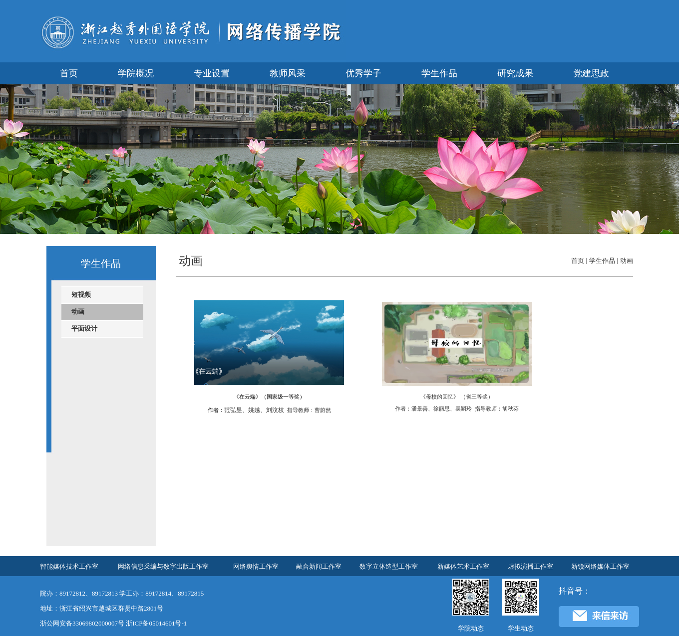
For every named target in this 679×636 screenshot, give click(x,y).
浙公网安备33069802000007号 (82, 623)
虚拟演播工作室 (530, 566)
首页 (577, 260)
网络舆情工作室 (256, 566)
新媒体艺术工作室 (463, 566)
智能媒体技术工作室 (69, 566)
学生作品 (602, 260)
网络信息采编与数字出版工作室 (163, 566)
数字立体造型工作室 (388, 566)
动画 (626, 260)
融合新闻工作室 (318, 566)
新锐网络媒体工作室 (600, 566)
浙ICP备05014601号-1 (156, 623)
